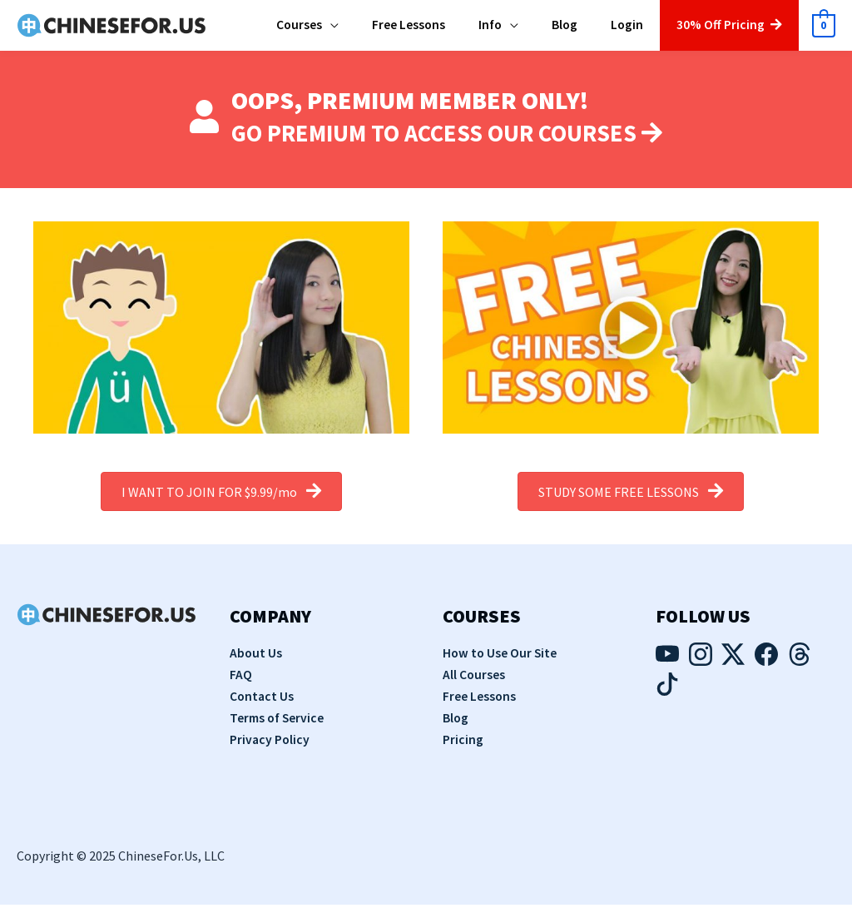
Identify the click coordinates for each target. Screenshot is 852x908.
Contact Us (262, 700)
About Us (256, 657)
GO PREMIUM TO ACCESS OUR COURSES (447, 136)
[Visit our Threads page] (799, 662)
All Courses (474, 678)
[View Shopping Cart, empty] (823, 28)
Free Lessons (480, 700)
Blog (456, 721)
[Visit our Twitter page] (733, 662)
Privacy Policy (270, 742)
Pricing (463, 742)
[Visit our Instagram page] (700, 662)
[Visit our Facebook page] (766, 662)
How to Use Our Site (501, 657)
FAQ (241, 678)
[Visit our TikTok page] (667, 692)
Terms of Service (278, 721)
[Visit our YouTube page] (667, 662)
